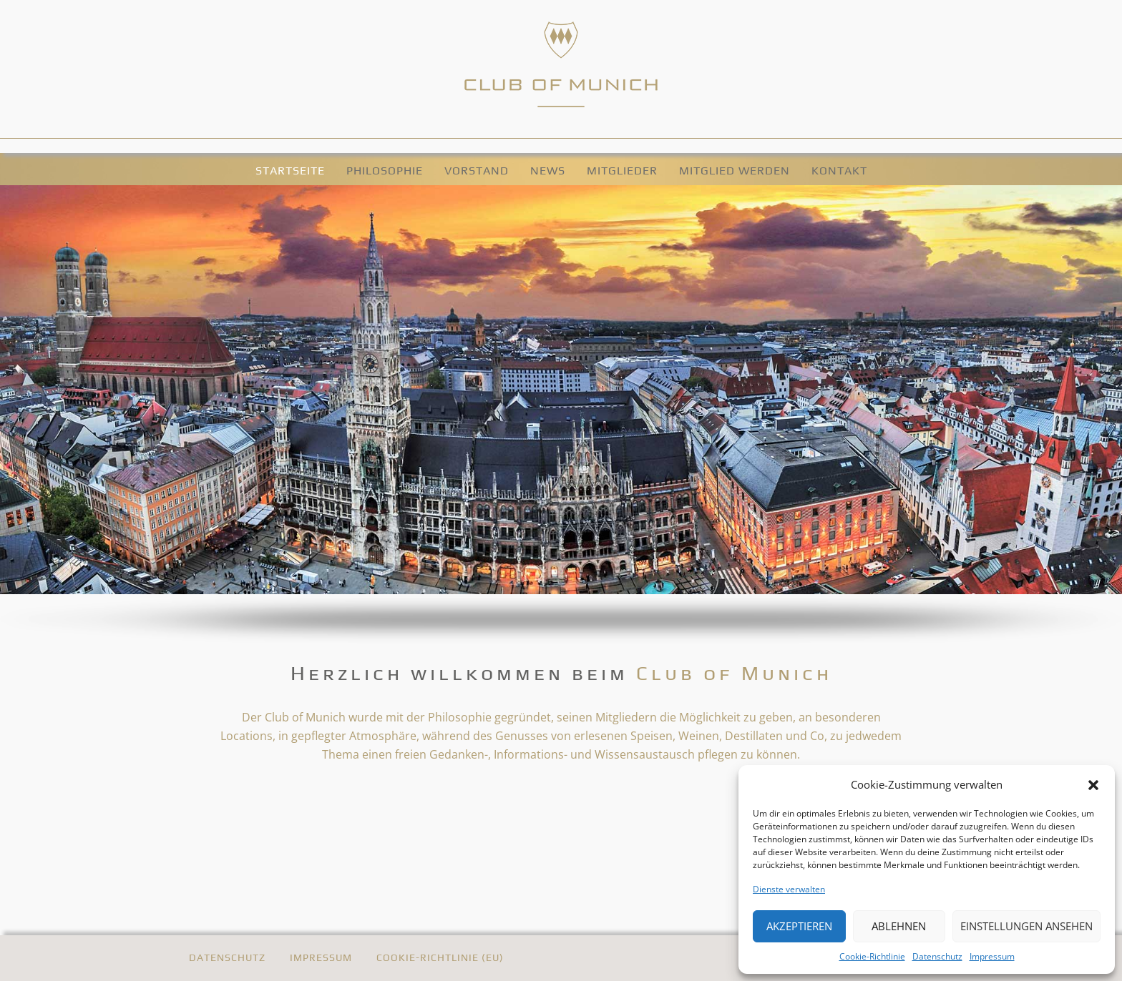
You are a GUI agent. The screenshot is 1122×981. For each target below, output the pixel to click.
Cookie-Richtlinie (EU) (440, 957)
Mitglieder (622, 170)
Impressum (992, 956)
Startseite (290, 170)
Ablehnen (899, 926)
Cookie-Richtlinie (872, 956)
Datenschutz (937, 956)
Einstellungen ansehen (1026, 926)
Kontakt (839, 170)
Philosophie (384, 170)
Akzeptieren (799, 926)
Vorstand (476, 170)
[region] (561, 414)
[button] (1093, 784)
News (547, 170)
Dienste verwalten (789, 889)
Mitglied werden (734, 170)
